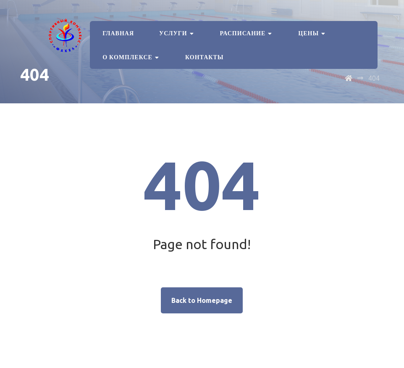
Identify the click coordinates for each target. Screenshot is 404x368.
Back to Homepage (201, 300)
